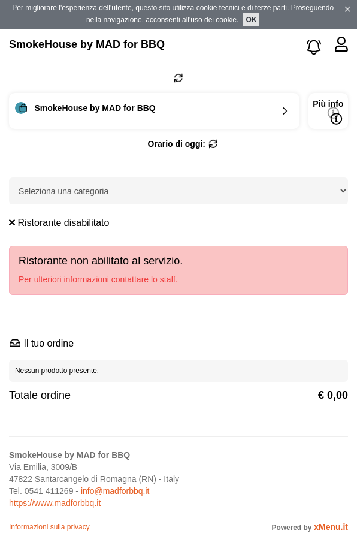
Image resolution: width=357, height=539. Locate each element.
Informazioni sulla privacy (49, 527)
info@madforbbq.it (115, 491)
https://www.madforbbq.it (55, 503)
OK (251, 20)
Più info (328, 112)
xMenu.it (331, 527)
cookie (226, 20)
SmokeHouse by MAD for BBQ (87, 44)
